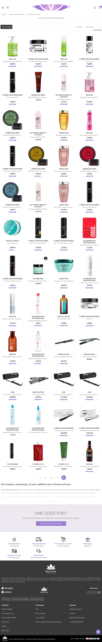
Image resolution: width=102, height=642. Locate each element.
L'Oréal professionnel (20, 599)
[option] (51, 1)
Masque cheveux (37, 599)
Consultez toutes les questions (51, 523)
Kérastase (6, 599)
